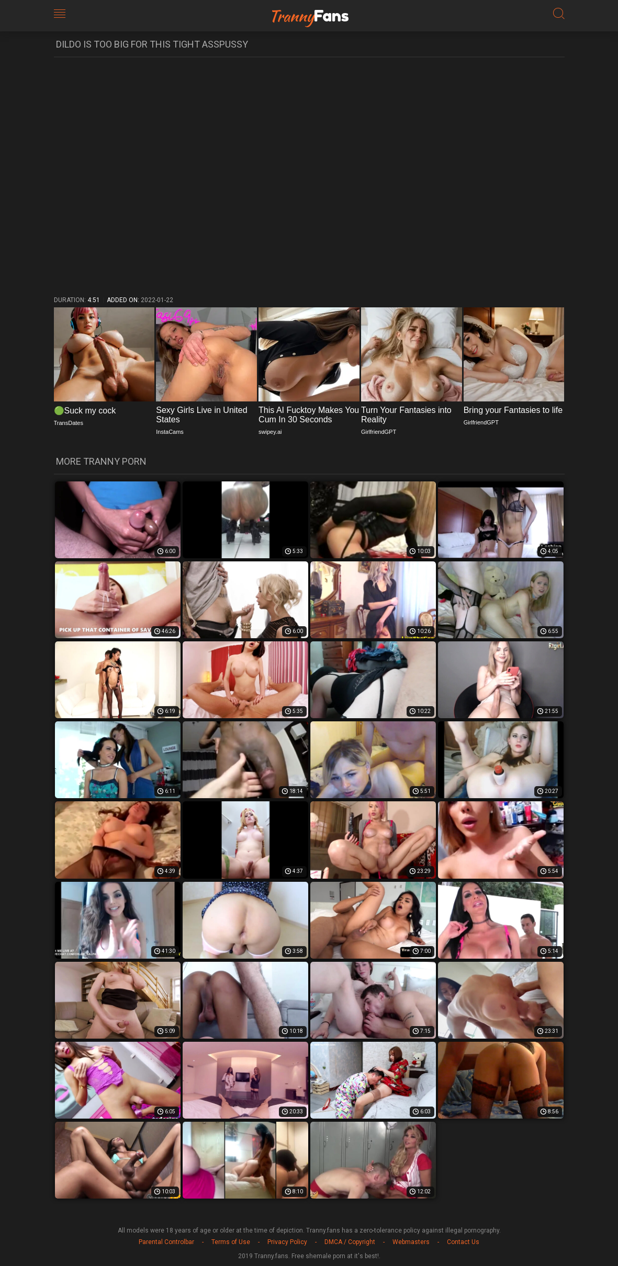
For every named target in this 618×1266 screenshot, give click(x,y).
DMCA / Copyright (349, 1242)
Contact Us (463, 1242)
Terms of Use (230, 1242)
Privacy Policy (287, 1242)
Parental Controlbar (166, 1242)
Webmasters (411, 1242)
